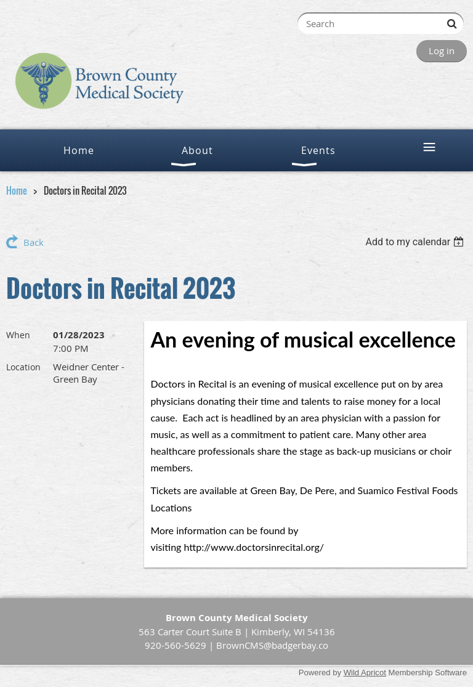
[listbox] (416, 242)
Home (16, 190)
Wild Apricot (365, 672)
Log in (442, 50)
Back (33, 242)
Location (23, 367)
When (18, 335)
